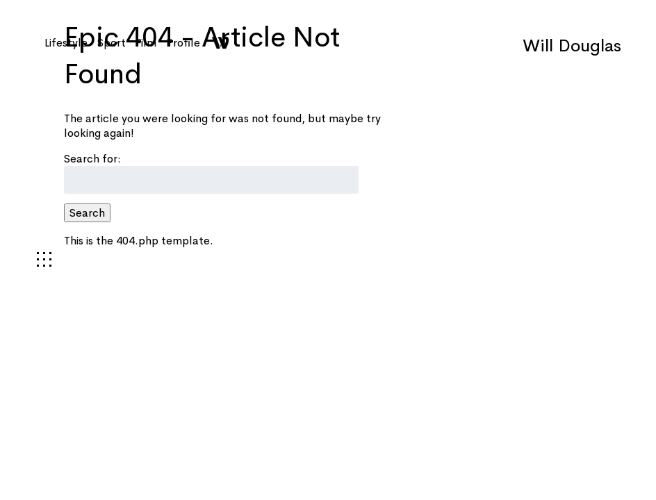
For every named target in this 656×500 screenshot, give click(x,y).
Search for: (92, 158)
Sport (111, 42)
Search (87, 213)
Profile (183, 42)
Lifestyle (66, 42)
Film (146, 42)
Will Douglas (572, 45)
